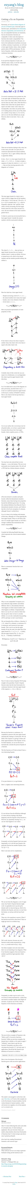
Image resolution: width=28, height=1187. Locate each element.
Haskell (13, 1110)
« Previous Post (7, 1176)
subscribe (16, 12)
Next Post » (22, 1176)
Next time (7, 1099)
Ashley (13, 1184)
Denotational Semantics (6, 1110)
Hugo (16, 1182)
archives (10, 12)
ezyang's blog (14, 5)
